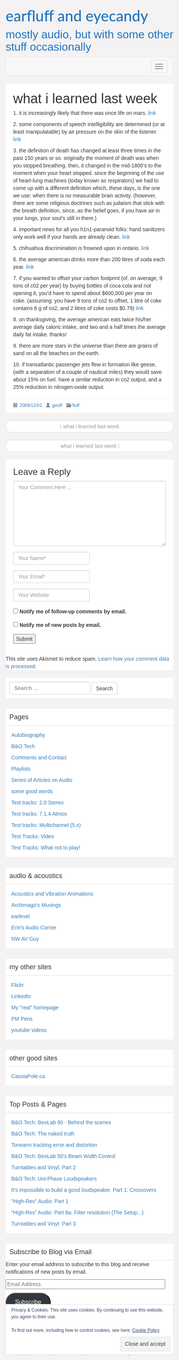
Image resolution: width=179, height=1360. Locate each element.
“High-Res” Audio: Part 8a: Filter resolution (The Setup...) (77, 1212)
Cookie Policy (145, 1330)
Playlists (20, 769)
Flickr (17, 985)
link (152, 113)
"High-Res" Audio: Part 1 (39, 1201)
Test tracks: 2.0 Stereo (37, 803)
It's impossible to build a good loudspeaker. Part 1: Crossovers (83, 1190)
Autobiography (28, 735)
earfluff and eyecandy (77, 16)
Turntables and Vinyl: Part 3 (43, 1224)
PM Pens (22, 1019)
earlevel (20, 916)
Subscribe (28, 1302)
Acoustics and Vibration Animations (52, 894)
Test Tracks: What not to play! (45, 848)
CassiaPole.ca (28, 1076)
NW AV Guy (25, 939)
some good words (32, 791)
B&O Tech (23, 746)
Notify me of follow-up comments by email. (73, 611)
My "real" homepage (35, 1008)
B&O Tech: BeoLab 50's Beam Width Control (63, 1156)
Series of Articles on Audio (41, 780)
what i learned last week (89, 426)
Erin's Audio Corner (33, 928)
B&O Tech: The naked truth (42, 1134)
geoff (57, 405)
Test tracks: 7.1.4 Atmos (39, 814)
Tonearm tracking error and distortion (54, 1145)
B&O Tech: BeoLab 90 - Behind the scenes (61, 1122)
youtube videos (29, 1030)
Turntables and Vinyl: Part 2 (43, 1167)
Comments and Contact (38, 758)
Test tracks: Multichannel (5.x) (46, 825)
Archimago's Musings (36, 905)
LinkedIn (21, 996)
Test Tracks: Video (32, 836)
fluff (76, 405)
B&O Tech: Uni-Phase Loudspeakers (54, 1179)
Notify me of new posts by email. (60, 625)
